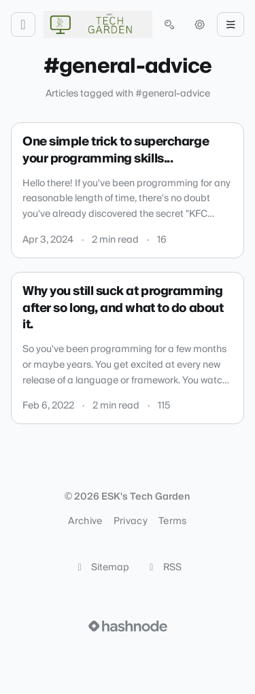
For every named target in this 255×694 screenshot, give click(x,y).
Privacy (131, 521)
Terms (172, 521)
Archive (85, 521)
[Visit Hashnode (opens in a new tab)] (128, 626)
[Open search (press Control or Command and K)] (169, 24)
